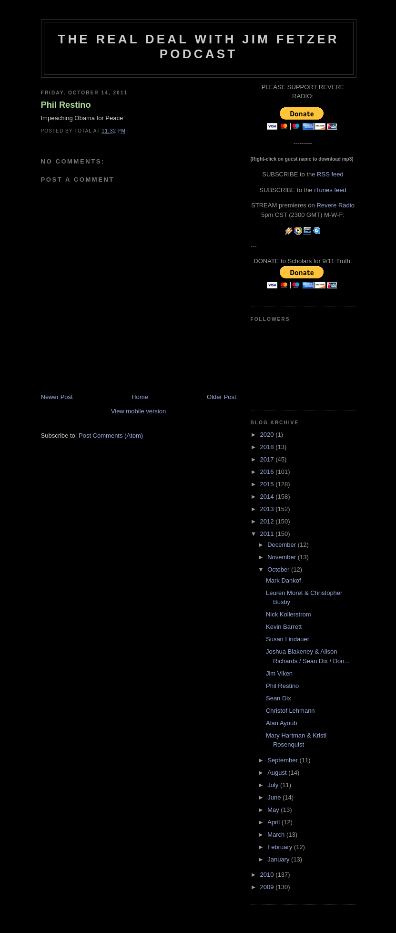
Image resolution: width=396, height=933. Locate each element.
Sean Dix (278, 698)
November (282, 557)
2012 (268, 521)
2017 (268, 459)
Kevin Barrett (284, 626)
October (279, 569)
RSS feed (330, 174)
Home (140, 396)
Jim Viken (279, 673)
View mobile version (138, 411)
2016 (268, 471)
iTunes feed (330, 190)
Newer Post (57, 396)
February (280, 847)
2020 (268, 434)
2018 (268, 447)
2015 (268, 484)
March (276, 834)
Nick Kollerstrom (288, 614)
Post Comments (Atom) (111, 435)
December (282, 544)
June (275, 797)
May (274, 809)
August (277, 772)
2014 (268, 496)
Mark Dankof (283, 580)
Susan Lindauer (287, 639)
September (283, 760)
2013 (268, 509)
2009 (268, 887)
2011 (268, 533)
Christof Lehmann (290, 710)
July (273, 785)
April (274, 822)
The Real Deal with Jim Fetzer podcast (198, 46)
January (279, 859)
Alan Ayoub (281, 723)
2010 (268, 874)
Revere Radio (335, 205)
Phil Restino (66, 105)
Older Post (221, 396)
